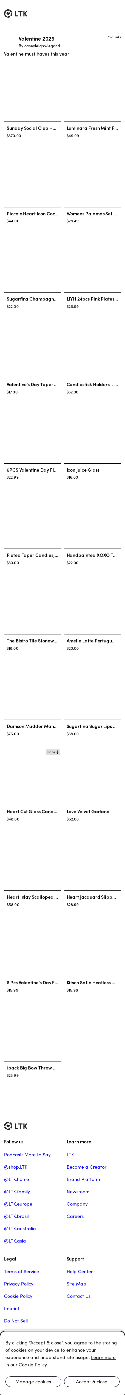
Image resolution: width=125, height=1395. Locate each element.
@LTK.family (17, 1192)
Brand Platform (83, 1179)
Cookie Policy (18, 1296)
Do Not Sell (16, 1321)
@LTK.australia (20, 1229)
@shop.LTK (15, 1167)
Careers (75, 1216)
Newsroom (78, 1192)
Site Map (76, 1284)
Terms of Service (21, 1272)
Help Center (80, 1272)
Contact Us (78, 1296)
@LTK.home (16, 1179)
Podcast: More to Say (27, 1155)
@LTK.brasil (16, 1216)
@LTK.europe (18, 1204)
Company (77, 1204)
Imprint (11, 1308)
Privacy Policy (18, 1284)
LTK (70, 1155)
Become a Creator (86, 1167)
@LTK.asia (15, 1241)
